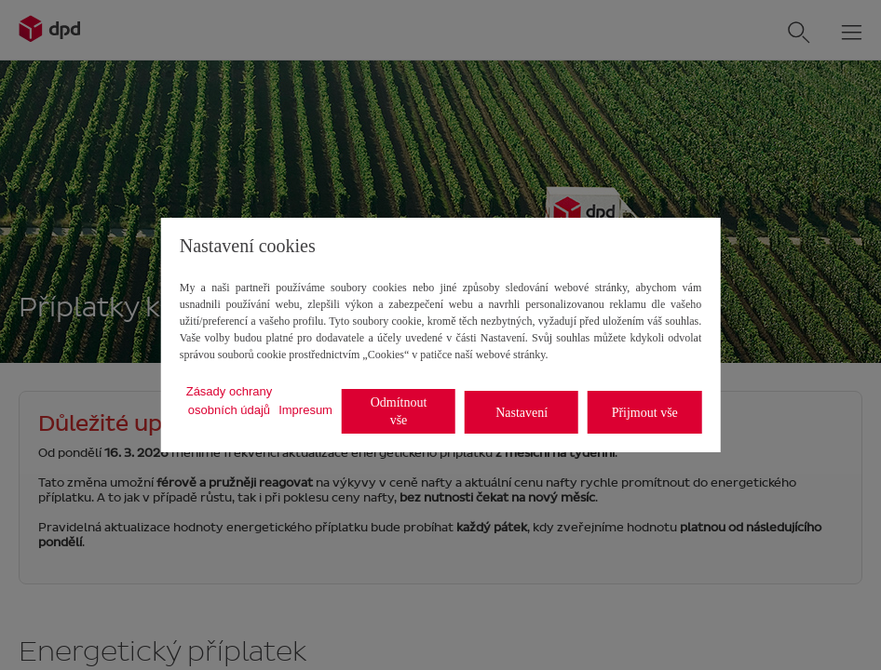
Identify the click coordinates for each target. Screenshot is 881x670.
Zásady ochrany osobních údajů (229, 400)
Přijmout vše (645, 413)
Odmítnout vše (399, 411)
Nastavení (521, 413)
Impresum (305, 410)
